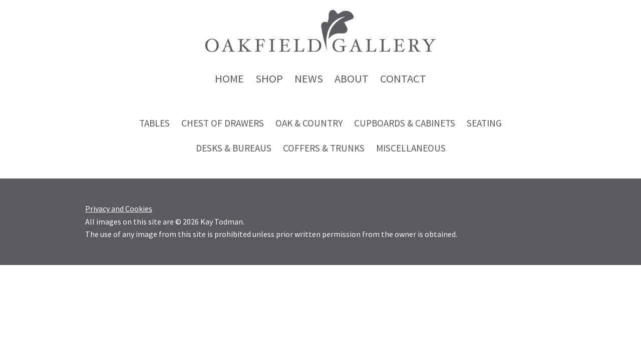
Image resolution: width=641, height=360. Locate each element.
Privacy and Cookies (118, 209)
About (352, 79)
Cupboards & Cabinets (404, 123)
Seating (484, 123)
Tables (154, 123)
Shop (269, 79)
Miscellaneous (411, 148)
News (308, 79)
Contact (403, 79)
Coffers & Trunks (324, 148)
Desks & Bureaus (233, 148)
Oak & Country (309, 123)
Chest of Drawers (222, 123)
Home (229, 79)
